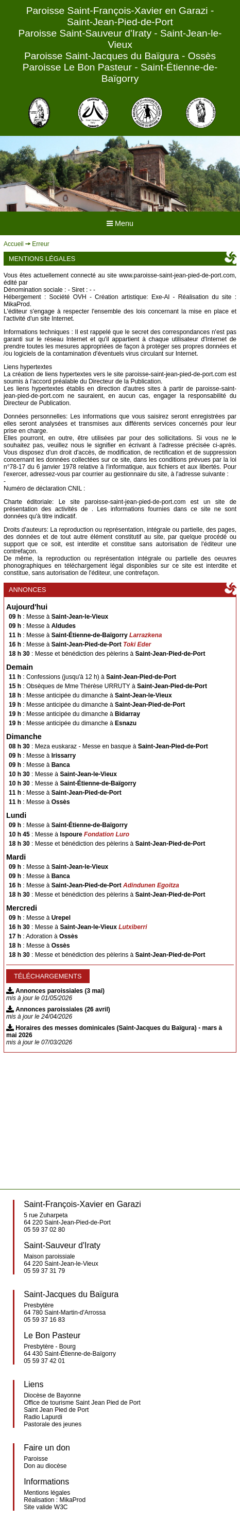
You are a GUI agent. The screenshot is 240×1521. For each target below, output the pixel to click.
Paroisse (36, 1458)
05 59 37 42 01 (44, 1361)
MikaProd (73, 1499)
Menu (120, 223)
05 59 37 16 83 (44, 1319)
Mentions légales (47, 1492)
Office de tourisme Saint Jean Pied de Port (82, 1402)
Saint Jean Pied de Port (56, 1409)
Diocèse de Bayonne (52, 1395)
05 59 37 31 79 (44, 1270)
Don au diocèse (45, 1466)
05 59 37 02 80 (44, 1229)
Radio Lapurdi (43, 1417)
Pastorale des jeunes (52, 1424)
